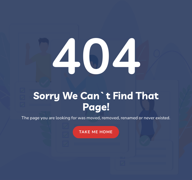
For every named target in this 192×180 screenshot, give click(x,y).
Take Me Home (96, 132)
